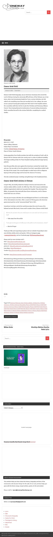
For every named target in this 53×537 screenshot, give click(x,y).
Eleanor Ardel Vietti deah (36, 306)
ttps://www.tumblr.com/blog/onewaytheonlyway (22, 250)
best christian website (26, 303)
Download (32, 442)
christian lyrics (36, 303)
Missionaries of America (11, 316)
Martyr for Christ (10, 518)
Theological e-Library (11, 520)
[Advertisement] (26, 28)
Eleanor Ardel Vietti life (19, 308)
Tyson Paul (17, 90)
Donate (7, 527)
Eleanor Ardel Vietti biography (22, 306)
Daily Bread (8, 522)
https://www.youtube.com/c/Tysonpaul (21, 254)
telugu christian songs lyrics (27, 312)
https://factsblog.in (16, 248)
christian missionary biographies (18, 304)
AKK (6, 513)
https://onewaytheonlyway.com (16, 241)
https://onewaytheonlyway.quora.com (19, 244)
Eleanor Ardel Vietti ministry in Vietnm (27, 310)
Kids (6, 524)
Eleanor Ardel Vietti (31, 304)
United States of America (16, 149)
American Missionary (15, 303)
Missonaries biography (11, 516)
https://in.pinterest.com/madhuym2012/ (21, 246)
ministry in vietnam (14, 312)
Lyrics (6, 511)
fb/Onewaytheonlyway (37, 235)
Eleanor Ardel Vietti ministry (33, 308)
